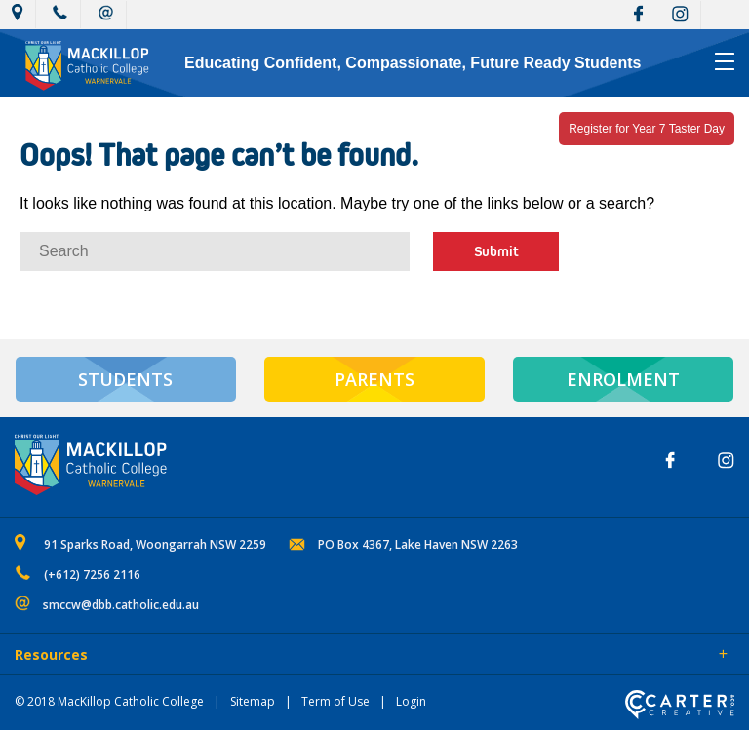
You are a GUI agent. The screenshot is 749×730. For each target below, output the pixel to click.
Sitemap (252, 701)
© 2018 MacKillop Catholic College (109, 701)
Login (411, 701)
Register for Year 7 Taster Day (647, 128)
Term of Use (335, 701)
